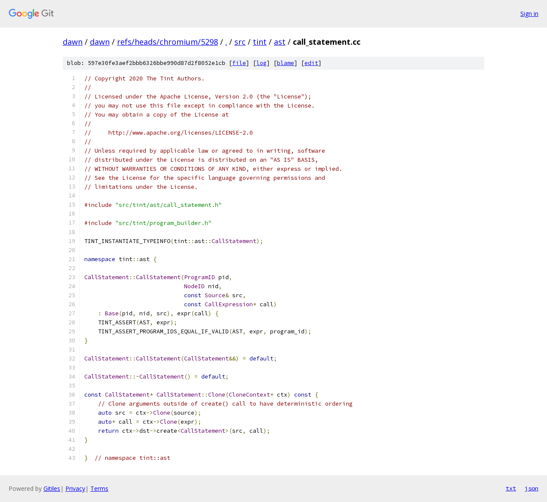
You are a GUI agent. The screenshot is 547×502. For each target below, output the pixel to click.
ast (280, 42)
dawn (73, 42)
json (531, 488)
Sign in (529, 13)
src (240, 42)
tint (260, 42)
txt (511, 488)
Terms (99, 488)
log (261, 63)
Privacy (75, 488)
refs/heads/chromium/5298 (167, 42)
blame (285, 63)
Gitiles (51, 488)
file (239, 63)
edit (311, 63)
